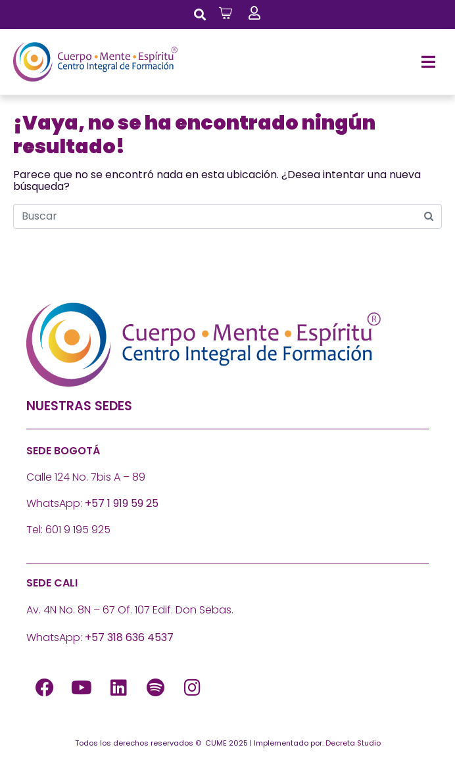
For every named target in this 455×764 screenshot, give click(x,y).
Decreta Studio (353, 743)
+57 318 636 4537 (129, 637)
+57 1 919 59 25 (121, 503)
